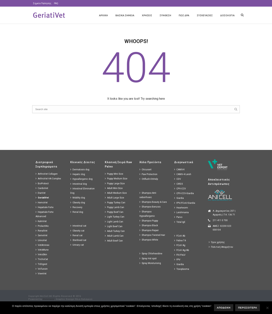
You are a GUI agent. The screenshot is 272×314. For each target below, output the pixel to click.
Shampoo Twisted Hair (152, 235)
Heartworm (181, 207)
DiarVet (41, 192)
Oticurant (145, 169)
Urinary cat (77, 244)
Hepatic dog (77, 174)
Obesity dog (77, 202)
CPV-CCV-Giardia (184, 193)
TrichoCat (42, 259)
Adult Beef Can (114, 240)
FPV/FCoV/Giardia (184, 202)
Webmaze (48, 299)
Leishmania (181, 212)
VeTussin (42, 268)
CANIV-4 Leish (182, 174)
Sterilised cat (78, 240)
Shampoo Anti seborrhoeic (147, 195)
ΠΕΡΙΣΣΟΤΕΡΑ (247, 307)
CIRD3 (178, 183)
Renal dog (76, 212)
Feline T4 (180, 240)
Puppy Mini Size (114, 173)
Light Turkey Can (114, 216)
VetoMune (42, 249)
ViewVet (41, 273)
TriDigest (41, 264)
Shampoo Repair (149, 230)
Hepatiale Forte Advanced (44, 214)
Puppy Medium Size (116, 178)
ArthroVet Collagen (47, 173)
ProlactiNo (42, 226)
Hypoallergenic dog (81, 178)
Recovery (76, 207)
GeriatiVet (42, 197)
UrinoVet (41, 240)
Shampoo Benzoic (150, 206)
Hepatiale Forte (44, 207)
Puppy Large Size (115, 183)
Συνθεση (165, 15)
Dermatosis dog (79, 169)
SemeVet (41, 235)
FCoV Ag (179, 245)
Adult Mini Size (114, 188)
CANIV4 (179, 169)
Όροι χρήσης (217, 242)
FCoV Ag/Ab (181, 250)
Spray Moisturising (150, 263)
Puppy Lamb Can (114, 207)
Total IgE (179, 222)
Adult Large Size (114, 197)
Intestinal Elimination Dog (82, 190)
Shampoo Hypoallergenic (147, 213)
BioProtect (42, 183)
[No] (267, 308)
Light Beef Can (113, 226)
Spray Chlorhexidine (150, 253)
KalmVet (41, 221)
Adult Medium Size (116, 192)
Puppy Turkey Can (115, 202)
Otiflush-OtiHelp (148, 178)
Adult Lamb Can (114, 235)
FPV (177, 259)
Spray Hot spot (148, 258)
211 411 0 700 (220, 220)
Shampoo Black (148, 225)
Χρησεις (147, 15)
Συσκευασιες (205, 15)
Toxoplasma (181, 269)
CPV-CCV (180, 188)
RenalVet (41, 230)
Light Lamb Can (114, 221)
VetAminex (42, 245)
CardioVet (42, 188)
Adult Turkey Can (115, 231)
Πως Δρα (184, 15)
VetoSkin (41, 254)
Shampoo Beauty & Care (153, 202)
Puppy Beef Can (114, 212)
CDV (177, 178)
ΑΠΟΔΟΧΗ (224, 307)
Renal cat (76, 235)
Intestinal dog (78, 183)
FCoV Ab (179, 235)
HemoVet (42, 202)
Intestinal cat (78, 225)
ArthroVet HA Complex (48, 178)
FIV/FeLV (179, 254)
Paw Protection (148, 174)
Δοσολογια (227, 15)
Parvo (178, 217)
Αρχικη (103, 15)
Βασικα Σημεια (124, 15)
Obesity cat (77, 230)
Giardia (179, 198)
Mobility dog (77, 197)
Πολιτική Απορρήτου (221, 246)
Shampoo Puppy (148, 220)
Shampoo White (148, 239)
